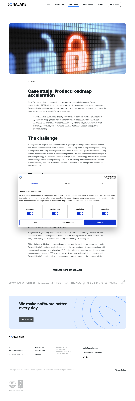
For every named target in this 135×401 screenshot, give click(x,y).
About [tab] (100, 184)
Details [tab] (67, 184)
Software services (16, 354)
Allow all (100, 222)
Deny (35, 222)
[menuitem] (17, 5)
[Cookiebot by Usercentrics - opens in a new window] (106, 177)
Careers (37, 354)
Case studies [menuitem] (73, 4)
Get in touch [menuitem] (114, 4)
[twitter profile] (83, 358)
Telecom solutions (16, 351)
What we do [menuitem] (59, 4)
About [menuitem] (47, 4)
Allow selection (67, 222)
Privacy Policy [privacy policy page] (120, 370)
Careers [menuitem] (100, 4)
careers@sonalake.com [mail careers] (92, 352)
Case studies (39, 351)
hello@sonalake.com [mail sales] (91, 348)
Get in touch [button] (26, 320)
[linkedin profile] (87, 358)
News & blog (39, 347)
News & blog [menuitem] (88, 4)
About (11, 347)
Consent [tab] (34, 184)
